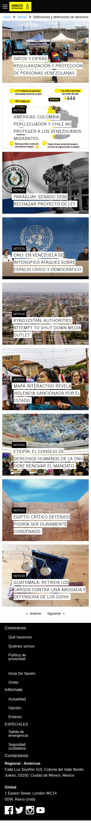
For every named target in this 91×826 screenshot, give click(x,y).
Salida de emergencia (18, 733)
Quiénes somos (21, 646)
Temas (22, 17)
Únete (13, 682)
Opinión (14, 708)
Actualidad (17, 699)
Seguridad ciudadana (17, 746)
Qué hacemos (20, 637)
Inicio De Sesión (22, 673)
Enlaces (15, 717)
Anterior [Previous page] (35, 613)
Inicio (7, 17)
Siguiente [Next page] (54, 613)
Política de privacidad (17, 657)
